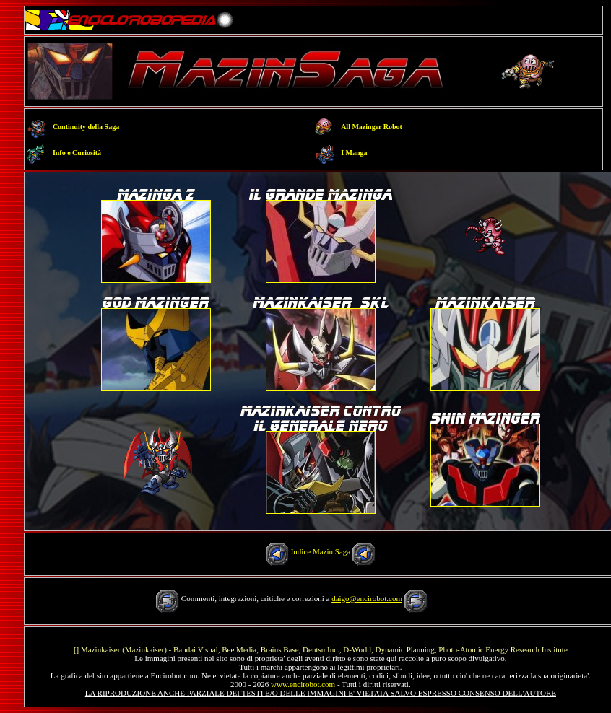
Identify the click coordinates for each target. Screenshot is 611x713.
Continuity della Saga (86, 127)
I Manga (354, 153)
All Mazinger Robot (371, 127)
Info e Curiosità (77, 153)
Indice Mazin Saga (320, 551)
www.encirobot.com (303, 684)
